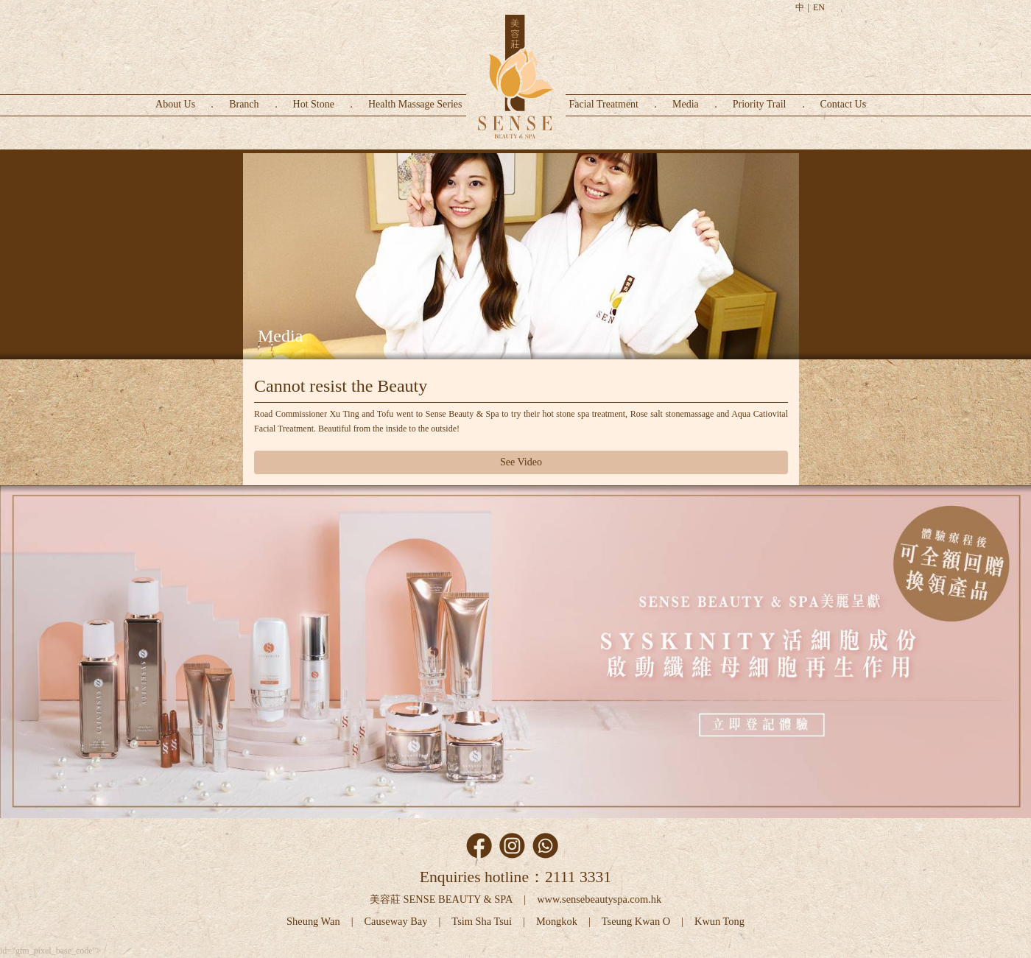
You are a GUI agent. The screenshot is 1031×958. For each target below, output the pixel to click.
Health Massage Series (415, 104)
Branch (243, 104)
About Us (175, 104)
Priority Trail (760, 104)
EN (819, 7)
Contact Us (843, 104)
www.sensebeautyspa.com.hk (599, 899)
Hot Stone (313, 104)
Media (685, 104)
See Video (521, 462)
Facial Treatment (604, 104)
